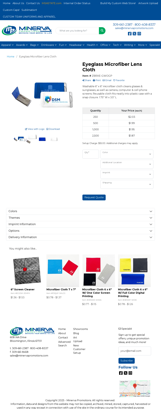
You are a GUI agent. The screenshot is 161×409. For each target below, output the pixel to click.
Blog (76, 333)
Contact (63, 337)
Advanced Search (64, 343)
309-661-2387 (122, 24)
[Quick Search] (77, 30)
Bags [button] (33, 45)
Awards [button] (20, 45)
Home (6, 3)
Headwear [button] (75, 45)
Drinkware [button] (47, 45)
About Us (18, 3)
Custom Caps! (11, 10)
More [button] (141, 45)
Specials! (155, 45)
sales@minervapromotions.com (134, 28)
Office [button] (104, 45)
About (62, 333)
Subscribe (126, 360)
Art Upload (77, 339)
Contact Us (33, 3)
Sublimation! (29, 10)
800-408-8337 (145, 24)
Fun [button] (61, 45)
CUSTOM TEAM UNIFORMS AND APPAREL (29, 16)
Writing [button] (128, 45)
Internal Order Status (77, 3)
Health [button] (91, 45)
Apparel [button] (6, 45)
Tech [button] (116, 45)
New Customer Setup (79, 349)
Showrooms (79, 329)
